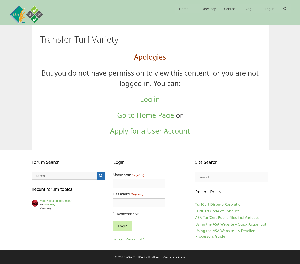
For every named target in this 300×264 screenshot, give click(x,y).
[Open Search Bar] (285, 8)
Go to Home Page (145, 115)
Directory (209, 8)
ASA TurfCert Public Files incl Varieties (227, 217)
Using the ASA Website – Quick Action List (230, 224)
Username (128, 174)
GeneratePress (174, 257)
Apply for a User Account (150, 130)
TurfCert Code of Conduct (217, 210)
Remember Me (128, 214)
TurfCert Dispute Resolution (219, 204)
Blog (252, 8)
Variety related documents (56, 201)
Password (128, 194)
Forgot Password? (128, 239)
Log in (150, 99)
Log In (269, 8)
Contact (230, 8)
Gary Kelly (49, 204)
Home (188, 8)
